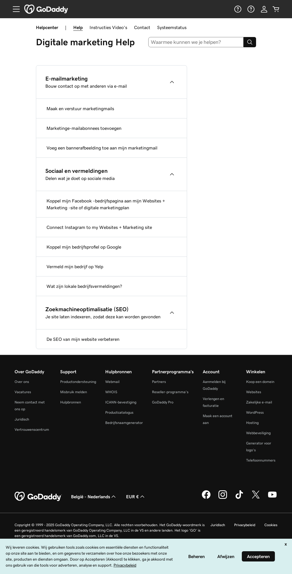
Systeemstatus (171, 27)
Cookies (270, 525)
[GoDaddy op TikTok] (239, 498)
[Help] (237, 9)
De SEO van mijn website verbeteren (82, 339)
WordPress (255, 412)
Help (78, 27)
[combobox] (196, 42)
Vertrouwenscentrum (32, 429)
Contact (142, 27)
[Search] (250, 42)
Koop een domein (260, 382)
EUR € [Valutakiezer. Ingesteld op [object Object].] (136, 496)
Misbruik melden (73, 392)
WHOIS (111, 392)
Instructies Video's (108, 27)
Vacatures (23, 392)
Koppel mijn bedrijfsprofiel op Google (83, 247)
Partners (159, 382)
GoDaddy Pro (162, 402)
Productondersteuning (78, 382)
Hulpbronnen (70, 402)
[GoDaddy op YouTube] (272, 498)
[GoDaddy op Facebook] (206, 498)
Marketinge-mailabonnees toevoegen (83, 128)
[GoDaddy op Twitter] (256, 498)
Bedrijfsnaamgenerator (124, 423)
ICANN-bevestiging (120, 402)
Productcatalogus (119, 412)
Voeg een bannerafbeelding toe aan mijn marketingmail (101, 147)
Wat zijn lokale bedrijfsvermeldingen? (84, 286)
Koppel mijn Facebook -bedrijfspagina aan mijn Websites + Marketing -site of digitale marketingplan (105, 204)
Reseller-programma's (170, 392)
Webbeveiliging (258, 433)
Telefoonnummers (260, 460)
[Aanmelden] (264, 9)
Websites (253, 392)
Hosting (252, 423)
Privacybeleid (244, 525)
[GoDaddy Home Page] (38, 496)
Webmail (112, 382)
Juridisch (22, 419)
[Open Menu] (14, 9)
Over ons (22, 382)
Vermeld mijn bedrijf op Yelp (74, 266)
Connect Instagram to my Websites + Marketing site (99, 227)
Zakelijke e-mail (259, 402)
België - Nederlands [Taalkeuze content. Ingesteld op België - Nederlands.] (94, 496)
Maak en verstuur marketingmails (80, 108)
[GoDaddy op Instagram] (223, 498)
